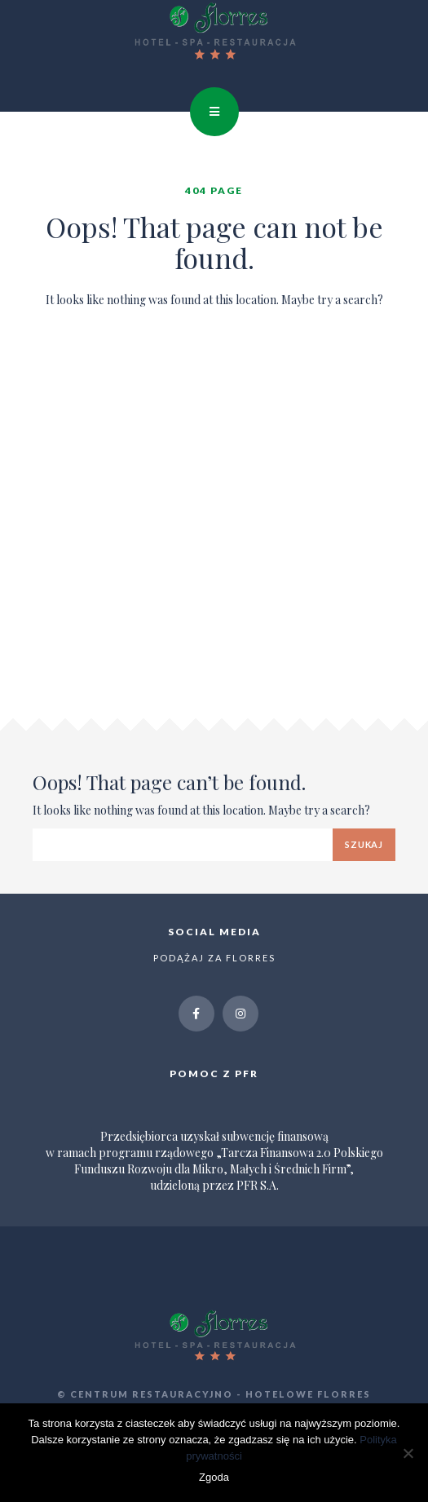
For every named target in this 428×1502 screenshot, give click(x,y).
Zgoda (214, 1477)
